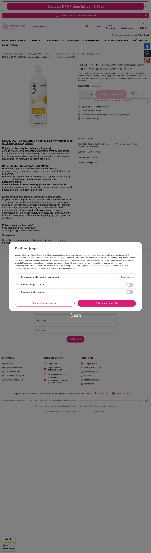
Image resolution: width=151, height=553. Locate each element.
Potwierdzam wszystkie (107, 303)
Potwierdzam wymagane (44, 303)
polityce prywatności (43, 260)
